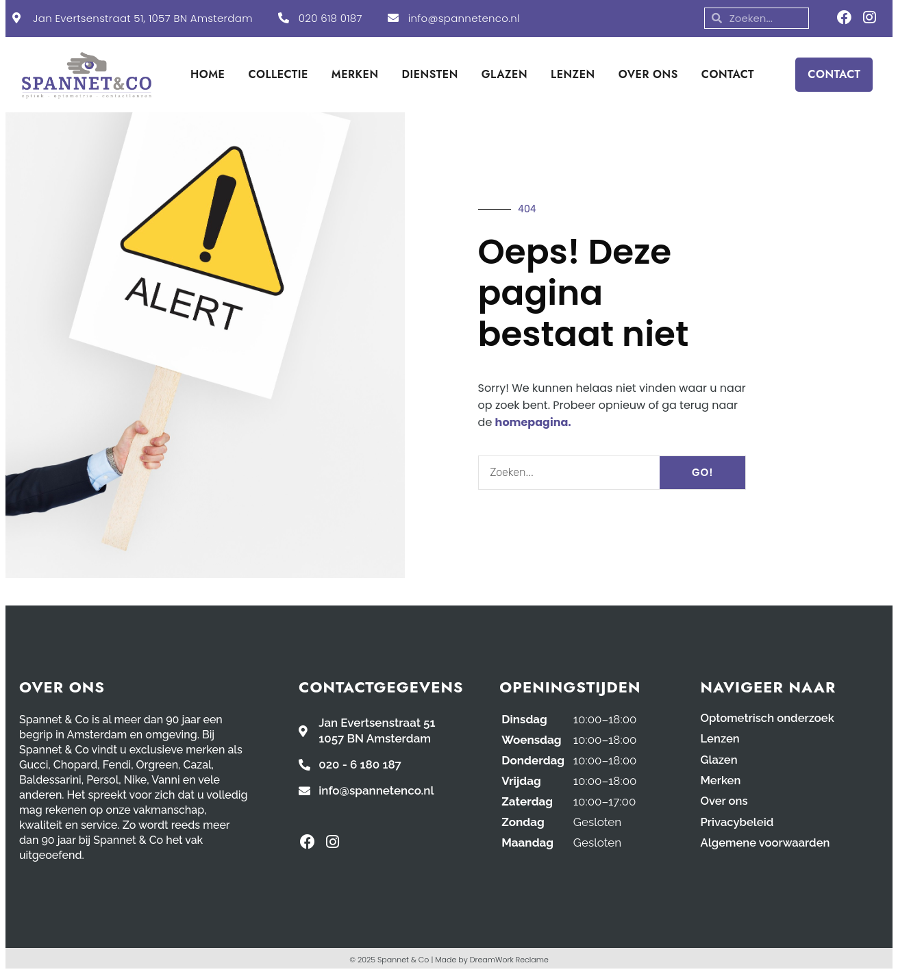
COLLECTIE (278, 74)
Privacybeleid (738, 821)
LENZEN (573, 74)
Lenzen (721, 739)
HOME (207, 74)
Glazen (719, 759)
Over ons (725, 801)
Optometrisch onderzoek (769, 718)
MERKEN (355, 74)
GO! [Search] (703, 472)
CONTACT (727, 74)
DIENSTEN (430, 74)
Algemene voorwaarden (767, 842)
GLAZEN (504, 74)
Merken (721, 780)
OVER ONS (648, 74)
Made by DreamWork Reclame (492, 959)
